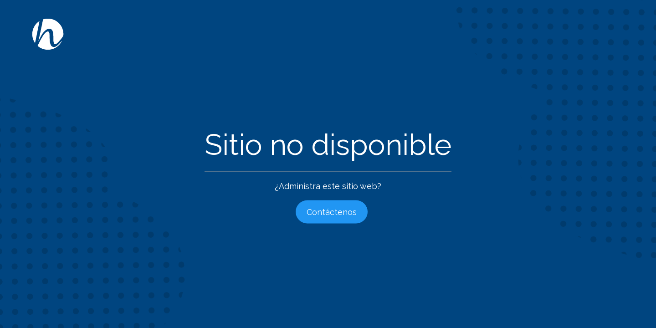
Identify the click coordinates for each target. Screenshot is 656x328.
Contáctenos (332, 212)
